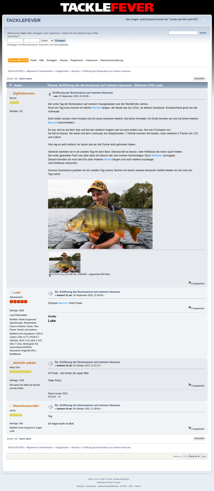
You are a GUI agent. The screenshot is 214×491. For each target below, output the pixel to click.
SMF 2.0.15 (93, 479)
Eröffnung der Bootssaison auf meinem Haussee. (82, 92)
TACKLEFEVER (23, 20)
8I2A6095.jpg (56, 274)
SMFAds (101, 482)
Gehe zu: (177, 456)
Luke (16, 292)
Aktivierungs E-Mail (88, 33)
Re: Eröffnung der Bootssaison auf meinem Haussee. (88, 291)
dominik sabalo (24, 362)
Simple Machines (121, 479)
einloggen (38, 33)
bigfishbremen (24, 93)
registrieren (55, 33)
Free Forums (114, 482)
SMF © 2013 (106, 479)
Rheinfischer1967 (26, 406)
